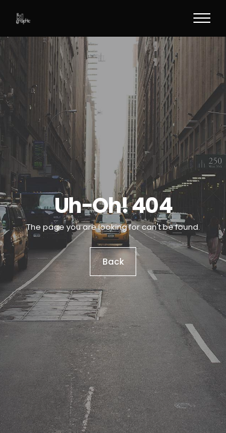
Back (113, 262)
